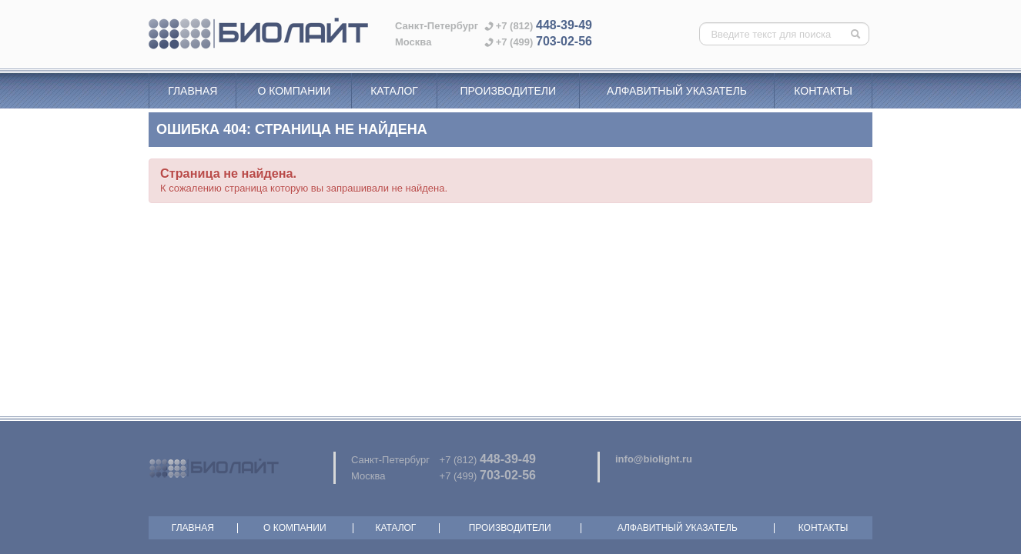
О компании (293, 91)
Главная (192, 91)
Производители (508, 91)
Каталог (394, 91)
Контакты (823, 91)
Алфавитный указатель (677, 91)
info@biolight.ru (653, 459)
